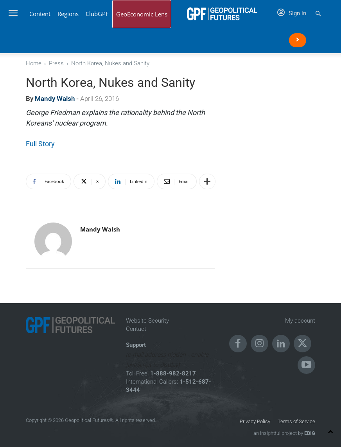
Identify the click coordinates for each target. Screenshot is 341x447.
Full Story (40, 144)
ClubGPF (97, 14)
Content (39, 14)
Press (56, 63)
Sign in (291, 13)
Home (33, 63)
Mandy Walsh (55, 98)
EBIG (309, 433)
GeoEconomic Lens (141, 14)
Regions (68, 14)
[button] (318, 14)
